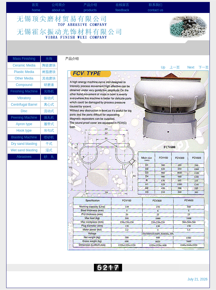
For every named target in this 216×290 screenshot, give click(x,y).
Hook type (24, 130)
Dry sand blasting (24, 144)
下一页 (204, 67)
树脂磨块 (49, 72)
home (36, 10)
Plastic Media (24, 72)
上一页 (175, 67)
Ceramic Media (24, 65)
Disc (24, 111)
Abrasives (24, 157)
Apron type (24, 124)
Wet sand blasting (24, 150)
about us (58, 10)
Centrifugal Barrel (24, 105)
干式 (49, 144)
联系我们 (155, 5)
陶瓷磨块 (49, 65)
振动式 (49, 98)
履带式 (49, 124)
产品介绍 (90, 5)
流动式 (49, 111)
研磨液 (49, 85)
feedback (122, 10)
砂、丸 (49, 157)
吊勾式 (49, 130)
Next (190, 67)
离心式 (49, 105)
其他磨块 (49, 78)
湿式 (49, 150)
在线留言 (122, 5)
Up (163, 67)
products (90, 10)
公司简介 (58, 5)
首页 (35, 5)
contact (153, 10)
